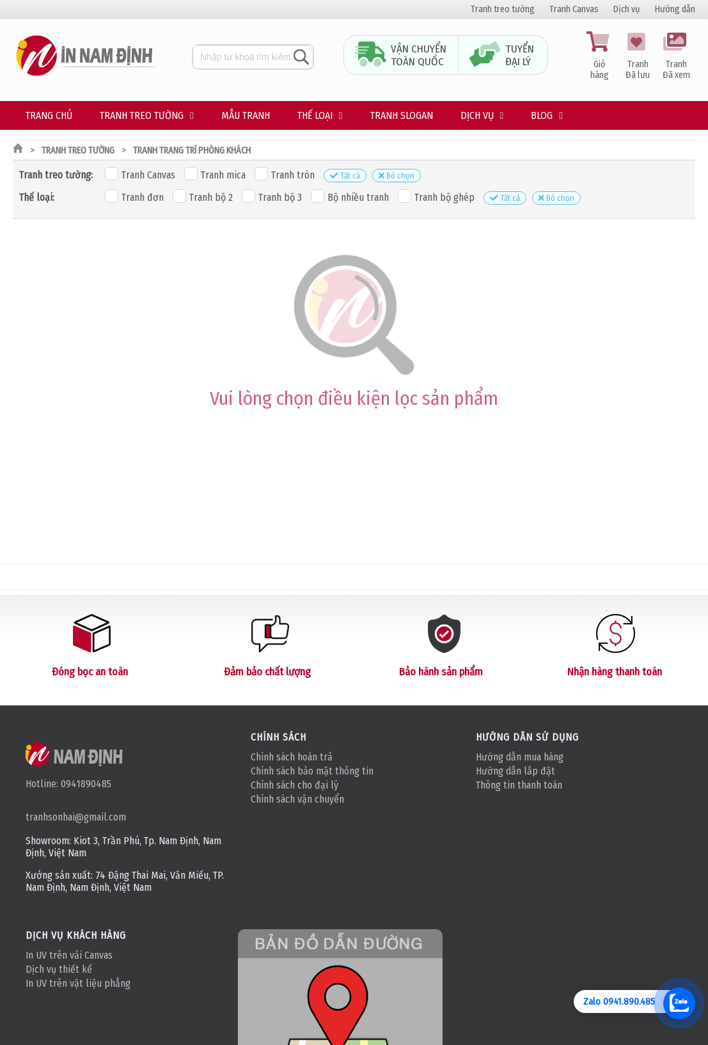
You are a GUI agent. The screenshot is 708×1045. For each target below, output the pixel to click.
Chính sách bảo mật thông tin (312, 771)
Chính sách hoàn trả (292, 757)
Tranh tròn (285, 174)
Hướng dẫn (675, 9)
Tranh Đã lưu (637, 56)
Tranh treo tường (503, 9)
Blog (542, 115)
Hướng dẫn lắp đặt (515, 771)
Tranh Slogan (401, 115)
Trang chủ (49, 115)
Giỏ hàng (599, 56)
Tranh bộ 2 (203, 196)
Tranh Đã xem (676, 56)
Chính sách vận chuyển (297, 799)
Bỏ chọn (396, 175)
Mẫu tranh (245, 115)
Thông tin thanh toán (519, 785)
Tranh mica (215, 174)
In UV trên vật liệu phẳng (78, 983)
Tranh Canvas (574, 9)
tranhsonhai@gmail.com (76, 817)
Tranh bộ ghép (436, 196)
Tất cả (345, 175)
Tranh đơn (134, 196)
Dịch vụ (626, 9)
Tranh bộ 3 (272, 196)
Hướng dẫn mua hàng (519, 757)
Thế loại (315, 115)
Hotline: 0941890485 (68, 784)
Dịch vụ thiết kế (59, 969)
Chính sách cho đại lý (294, 785)
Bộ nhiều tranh (350, 196)
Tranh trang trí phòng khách (192, 150)
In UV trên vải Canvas (69, 955)
